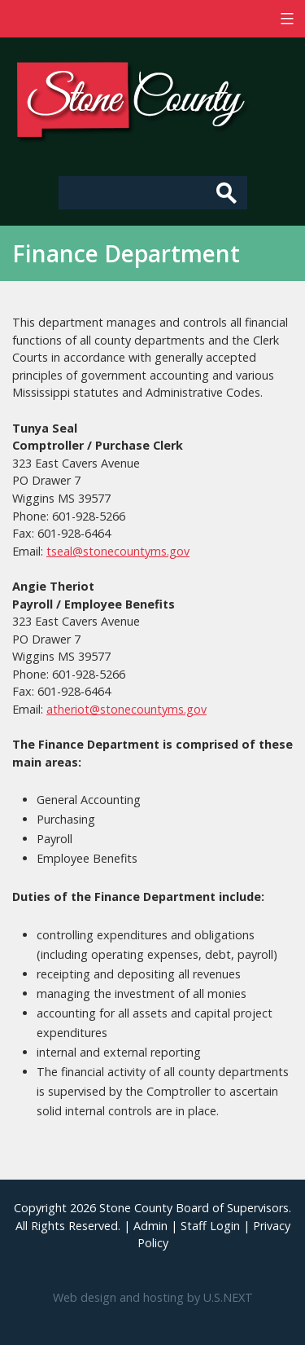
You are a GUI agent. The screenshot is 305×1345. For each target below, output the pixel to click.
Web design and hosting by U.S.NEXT (153, 1297)
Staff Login (210, 1225)
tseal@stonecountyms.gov (118, 551)
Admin (150, 1225)
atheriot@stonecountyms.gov (126, 709)
